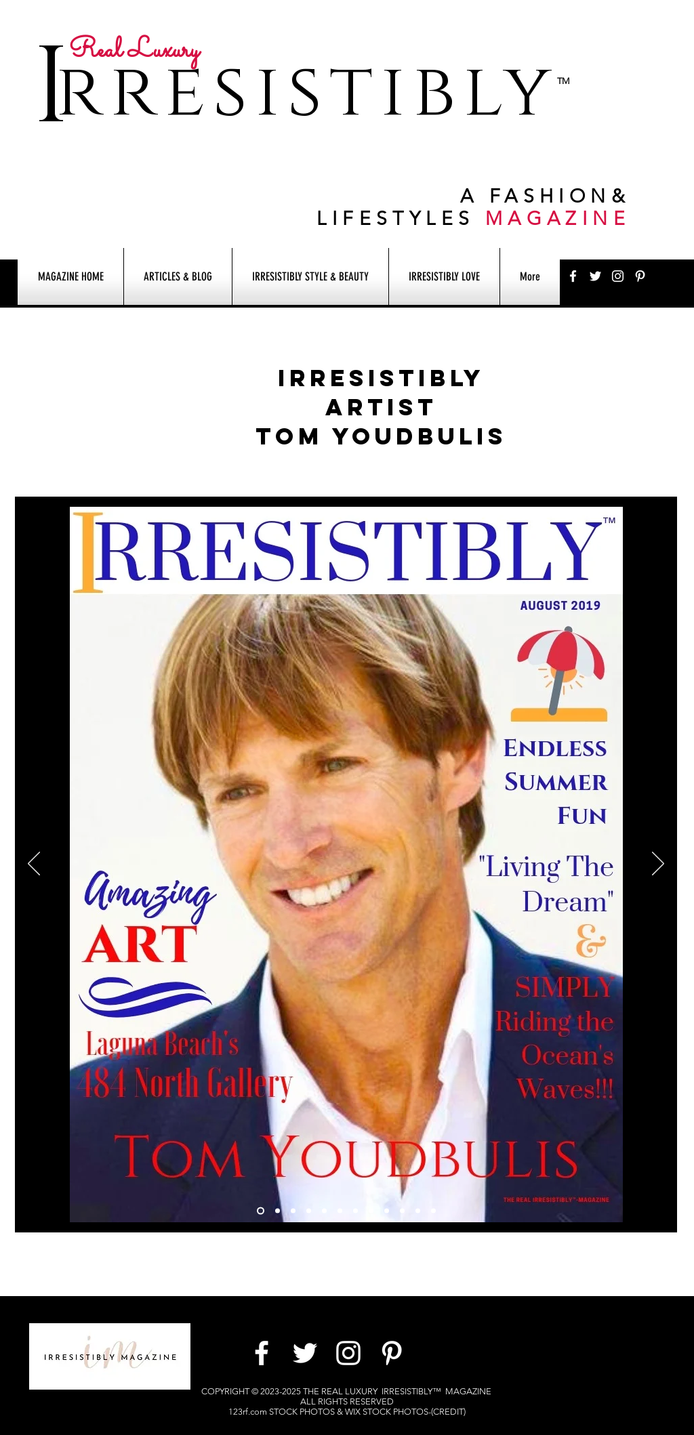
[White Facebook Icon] (573, 276)
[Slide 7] (371, 1211)
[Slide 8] (386, 1211)
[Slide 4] (355, 1211)
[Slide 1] (260, 1211)
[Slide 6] (340, 1211)
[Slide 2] (277, 1211)
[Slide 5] (324, 1211)
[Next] (658, 864)
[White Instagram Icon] (618, 276)
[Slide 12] (308, 1211)
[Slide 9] (417, 1211)
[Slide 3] (293, 1211)
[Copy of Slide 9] (402, 1211)
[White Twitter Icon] (595, 276)
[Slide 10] (433, 1211)
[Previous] (34, 864)
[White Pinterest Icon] (640, 276)
